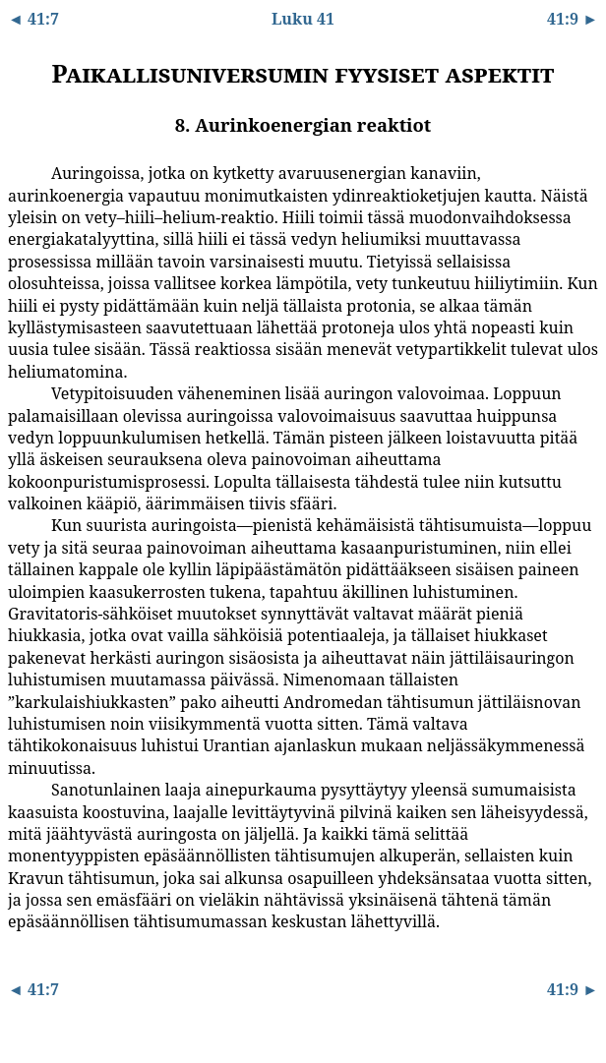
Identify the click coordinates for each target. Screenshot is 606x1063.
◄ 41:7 (33, 19)
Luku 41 (303, 19)
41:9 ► (572, 19)
